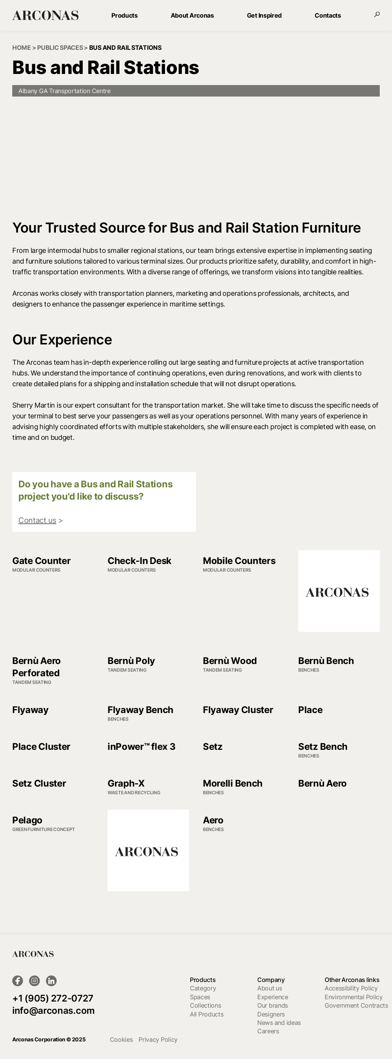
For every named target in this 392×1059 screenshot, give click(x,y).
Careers (268, 1031)
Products (124, 15)
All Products (206, 1014)
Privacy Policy (158, 1039)
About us (269, 988)
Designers (271, 1014)
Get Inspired (264, 15)
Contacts (328, 15)
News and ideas (279, 1022)
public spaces (60, 47)
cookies (121, 1039)
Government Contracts (356, 1005)
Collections (205, 1005)
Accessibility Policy (351, 988)
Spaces (200, 997)
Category (203, 988)
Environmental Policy (354, 997)
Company (271, 980)
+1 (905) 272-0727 (52, 998)
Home (21, 47)
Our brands (272, 1005)
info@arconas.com (53, 1010)
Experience (272, 997)
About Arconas (192, 15)
